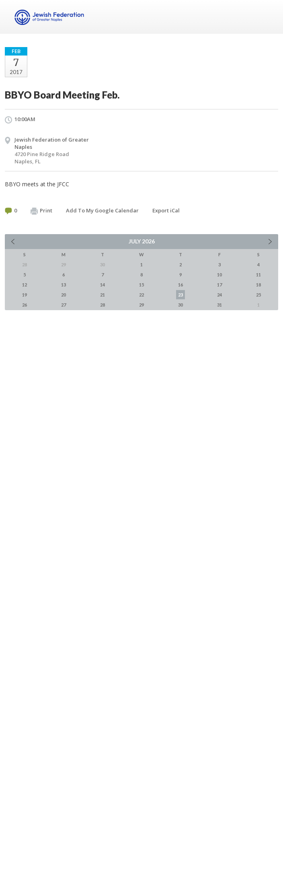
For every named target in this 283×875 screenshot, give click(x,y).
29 (141, 304)
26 (24, 304)
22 (141, 294)
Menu (269, 17)
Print (41, 211)
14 (102, 284)
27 (63, 304)
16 (180, 284)
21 (102, 294)
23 (180, 294)
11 (258, 274)
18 (258, 284)
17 (219, 284)
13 (63, 284)
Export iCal (166, 210)
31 (219, 304)
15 (141, 284)
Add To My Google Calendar (102, 210)
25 (258, 294)
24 (219, 294)
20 (63, 294)
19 (24, 294)
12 (24, 284)
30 (180, 304)
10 (219, 274)
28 (102, 304)
